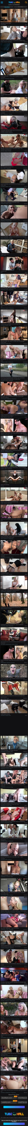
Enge (2, 417)
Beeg (26, 24)
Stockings (12, 947)
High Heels (12, 78)
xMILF (26, 768)
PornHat (25, 41)
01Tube (25, 114)
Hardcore (15, 60)
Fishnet (5, 608)
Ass (14, 1000)
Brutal (5, 41)
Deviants (25, 434)
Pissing (2, 486)
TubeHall (14, 2)
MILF (11, 60)
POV (11, 417)
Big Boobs (9, 41)
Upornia (25, 947)
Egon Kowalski (4, 60)
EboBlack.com (9, 1097)
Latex (2, 255)
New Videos (7, 6)
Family (2, 434)
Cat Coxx (3, 1000)
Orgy (12, 787)
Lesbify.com (9, 1102)
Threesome (11, 308)
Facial (10, 203)
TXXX (26, 625)
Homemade (3, 24)
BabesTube (25, 132)
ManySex (25, 168)
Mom (2, 168)
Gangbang (8, 398)
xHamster (25, 78)
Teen (8, 60)
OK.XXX (25, 203)
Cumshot (7, 78)
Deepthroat (3, 220)
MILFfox (25, 1092)
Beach (6, 150)
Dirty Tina (3, 912)
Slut (5, 255)
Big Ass (5, 417)
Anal (9, 417)
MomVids (25, 362)
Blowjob (10, 114)
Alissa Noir (3, 1055)
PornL (26, 238)
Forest (2, 95)
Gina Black (3, 1019)
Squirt (11, 1000)
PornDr (25, 186)
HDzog (25, 150)
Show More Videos (14, 1107)
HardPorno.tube (24, 520)
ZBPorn (25, 60)
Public (2, 41)
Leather (2, 468)
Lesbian (16, 1055)
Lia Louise (3, 644)
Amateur (10, 608)
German (2, 78)
